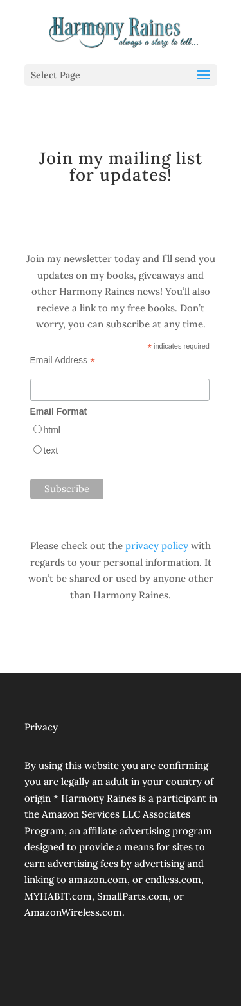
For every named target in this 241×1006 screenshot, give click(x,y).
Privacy (41, 727)
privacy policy (156, 546)
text (51, 450)
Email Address (63, 360)
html (52, 430)
